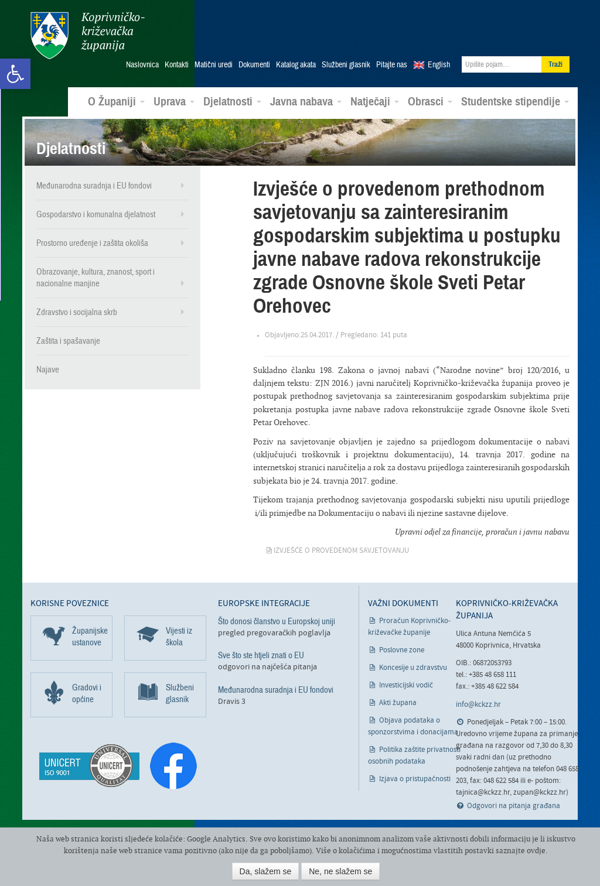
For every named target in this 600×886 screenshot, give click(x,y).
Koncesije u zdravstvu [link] (413, 668)
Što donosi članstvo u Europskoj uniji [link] (276, 621)
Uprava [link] (174, 102)
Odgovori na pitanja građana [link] (513, 806)
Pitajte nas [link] (391, 65)
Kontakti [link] (177, 65)
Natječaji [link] (374, 102)
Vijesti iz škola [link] (179, 636)
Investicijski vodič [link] (406, 685)
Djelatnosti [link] (232, 102)
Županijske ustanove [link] (90, 636)
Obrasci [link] (430, 102)
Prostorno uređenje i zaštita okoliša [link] (92, 243)
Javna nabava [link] (306, 102)
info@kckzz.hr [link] (478, 705)
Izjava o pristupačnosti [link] (415, 779)
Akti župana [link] (398, 703)
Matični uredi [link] (214, 65)
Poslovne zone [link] (401, 650)
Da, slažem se (266, 871)
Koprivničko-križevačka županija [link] (87, 35)
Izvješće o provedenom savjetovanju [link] (341, 551)
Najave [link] (47, 369)
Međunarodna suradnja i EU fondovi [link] (94, 185)
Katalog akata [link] (296, 65)
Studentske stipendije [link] (515, 102)
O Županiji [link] (116, 102)
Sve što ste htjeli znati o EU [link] (261, 655)
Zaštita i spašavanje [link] (68, 341)
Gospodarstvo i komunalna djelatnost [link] (95, 214)
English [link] (439, 65)
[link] (15, 74)
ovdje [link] (536, 851)
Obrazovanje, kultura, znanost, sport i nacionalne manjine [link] (95, 277)
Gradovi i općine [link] (86, 693)
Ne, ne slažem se (340, 871)
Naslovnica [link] (142, 65)
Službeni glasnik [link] (346, 65)
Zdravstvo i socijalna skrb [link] (76, 312)
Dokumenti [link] (254, 65)
